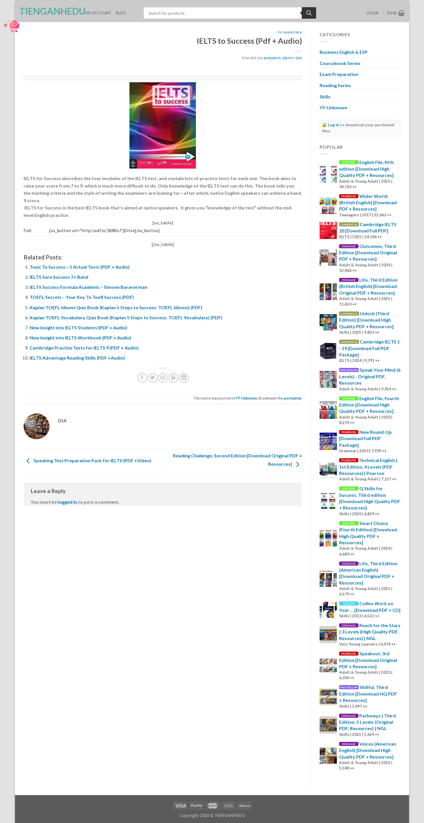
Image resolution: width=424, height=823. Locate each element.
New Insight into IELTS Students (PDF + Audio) (78, 327)
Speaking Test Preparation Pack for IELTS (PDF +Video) (87, 460)
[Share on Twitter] (152, 378)
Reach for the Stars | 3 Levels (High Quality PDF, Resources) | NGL (369, 631)
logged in (67, 502)
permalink (292, 398)
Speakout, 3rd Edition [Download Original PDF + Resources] (368, 660)
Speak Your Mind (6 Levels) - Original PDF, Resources (369, 376)
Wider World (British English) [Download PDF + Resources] (368, 202)
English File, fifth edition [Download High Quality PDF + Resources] (366, 168)
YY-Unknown (290, 32)
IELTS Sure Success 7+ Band (59, 277)
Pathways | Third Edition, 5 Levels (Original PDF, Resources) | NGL (367, 722)
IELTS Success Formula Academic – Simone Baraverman (88, 287)
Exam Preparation (339, 74)
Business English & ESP (344, 52)
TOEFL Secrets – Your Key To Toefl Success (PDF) (82, 297)
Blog (121, 13)
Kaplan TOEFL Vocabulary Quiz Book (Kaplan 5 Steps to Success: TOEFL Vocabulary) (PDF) (126, 317)
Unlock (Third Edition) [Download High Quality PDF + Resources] (366, 320)
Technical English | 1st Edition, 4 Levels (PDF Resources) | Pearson (368, 466)
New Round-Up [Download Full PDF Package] (365, 438)
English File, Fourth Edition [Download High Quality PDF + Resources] (369, 405)
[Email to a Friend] (163, 378)
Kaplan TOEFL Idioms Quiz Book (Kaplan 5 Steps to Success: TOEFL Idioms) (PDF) (116, 307)
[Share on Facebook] (142, 378)
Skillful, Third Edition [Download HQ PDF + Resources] (368, 693)
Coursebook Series (340, 63)
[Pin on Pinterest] (173, 378)
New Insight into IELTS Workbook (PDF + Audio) (80, 337)
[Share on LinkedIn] (183, 378)
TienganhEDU (48, 11)
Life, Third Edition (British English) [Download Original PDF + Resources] (368, 286)
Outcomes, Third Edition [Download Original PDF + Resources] (368, 252)
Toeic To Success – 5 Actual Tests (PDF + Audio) (79, 267)
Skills (325, 96)
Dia (299, 58)
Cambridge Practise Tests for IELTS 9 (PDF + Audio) (84, 347)
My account (98, 13)
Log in (333, 125)
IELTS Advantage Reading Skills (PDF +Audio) (77, 357)
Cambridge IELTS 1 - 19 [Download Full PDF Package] (369, 348)
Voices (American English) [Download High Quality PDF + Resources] (367, 750)
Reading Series (335, 85)
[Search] (309, 13)
